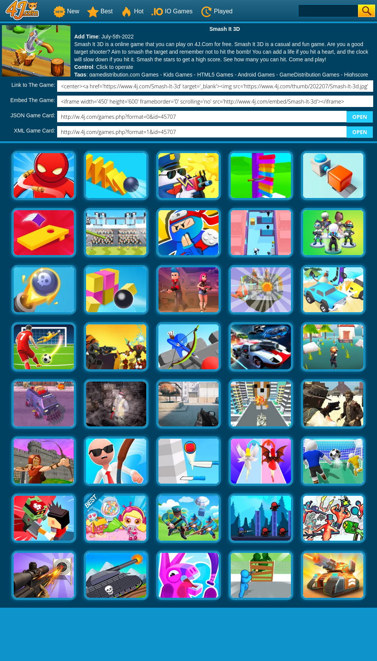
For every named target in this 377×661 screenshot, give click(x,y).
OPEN (359, 116)
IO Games (172, 11)
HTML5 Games (215, 75)
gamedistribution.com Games (123, 75)
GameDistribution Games (309, 75)
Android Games (256, 75)
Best (100, 11)
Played (216, 11)
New (66, 11)
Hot (132, 11)
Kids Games (177, 75)
